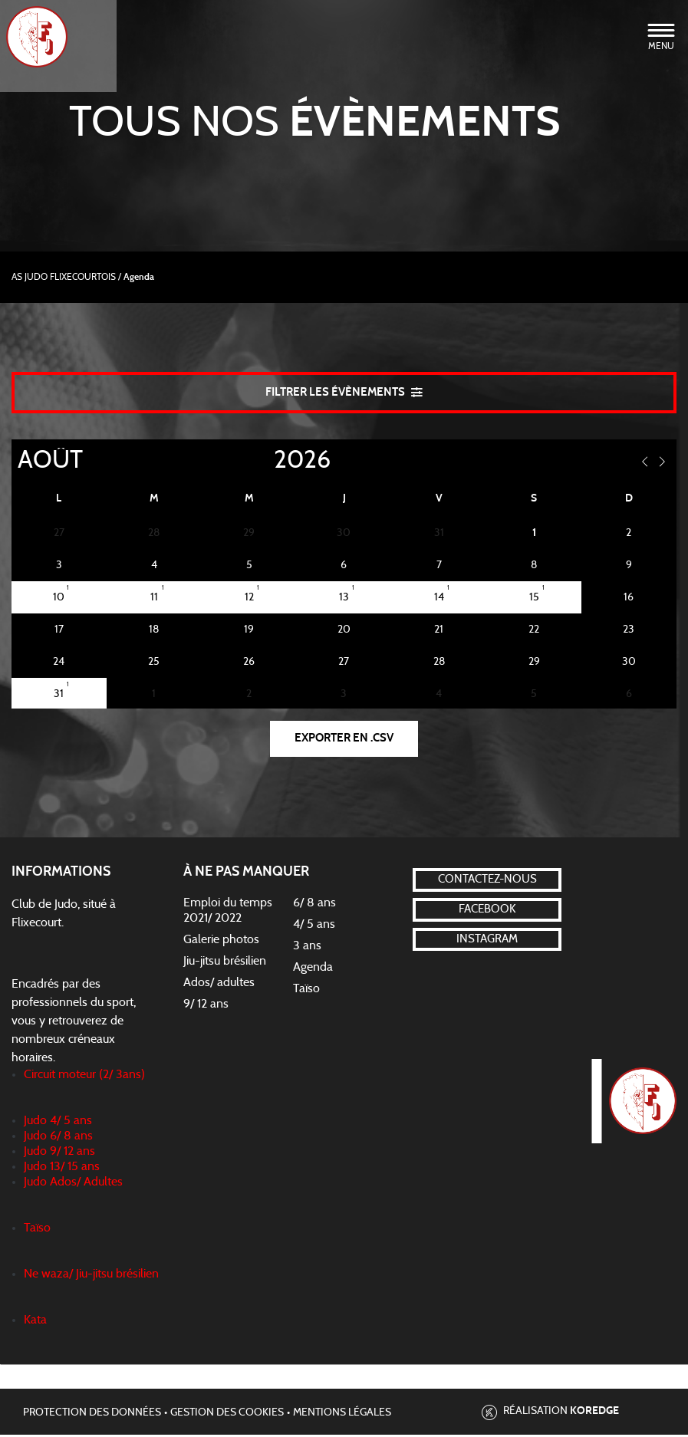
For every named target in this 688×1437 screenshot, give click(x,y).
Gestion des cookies (227, 1414)
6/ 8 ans (314, 905)
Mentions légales (342, 1414)
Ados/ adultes (219, 984)
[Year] (261, 461)
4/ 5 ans (314, 926)
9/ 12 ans (206, 1006)
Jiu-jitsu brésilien (224, 963)
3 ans (307, 948)
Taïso (306, 991)
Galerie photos (221, 942)
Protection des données (92, 1414)
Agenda (313, 969)
